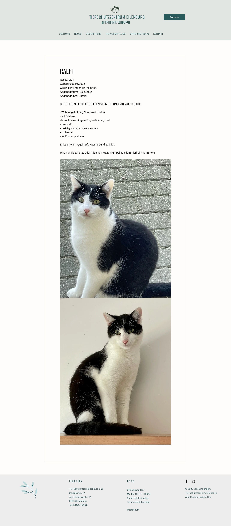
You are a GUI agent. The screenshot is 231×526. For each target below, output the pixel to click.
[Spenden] (174, 17)
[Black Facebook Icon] (187, 481)
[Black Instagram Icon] (193, 481)
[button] (64, 34)
